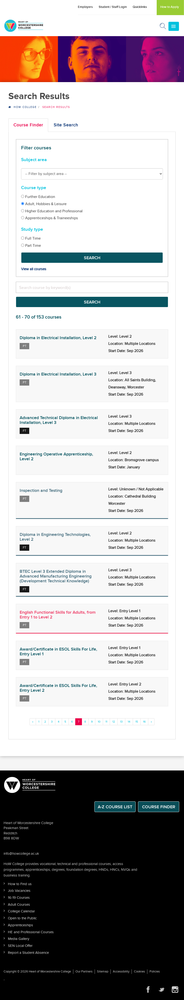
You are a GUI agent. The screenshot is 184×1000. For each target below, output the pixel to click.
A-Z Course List (115, 806)
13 (121, 721)
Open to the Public (22, 918)
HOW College (25, 107)
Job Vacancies (19, 891)
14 (129, 721)
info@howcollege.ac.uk (21, 854)
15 (136, 721)
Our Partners (83, 971)
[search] (92, 287)
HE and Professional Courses (31, 932)
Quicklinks (140, 7)
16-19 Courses (19, 898)
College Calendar (21, 911)
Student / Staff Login (113, 7)
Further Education (38, 197)
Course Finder (28, 125)
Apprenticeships (20, 925)
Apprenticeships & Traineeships (49, 218)
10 (99, 721)
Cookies (139, 971)
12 (113, 721)
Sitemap (102, 971)
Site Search (66, 125)
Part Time (31, 245)
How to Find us (20, 884)
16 (144, 721)
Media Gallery (18, 939)
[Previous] (32, 721)
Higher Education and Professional (52, 211)
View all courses (33, 269)
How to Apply (169, 7)
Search (92, 257)
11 (106, 721)
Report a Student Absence (28, 953)
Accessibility (121, 971)
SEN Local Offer (20, 946)
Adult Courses (19, 905)
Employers (85, 7)
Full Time (31, 238)
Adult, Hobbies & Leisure (44, 204)
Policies (155, 971)
